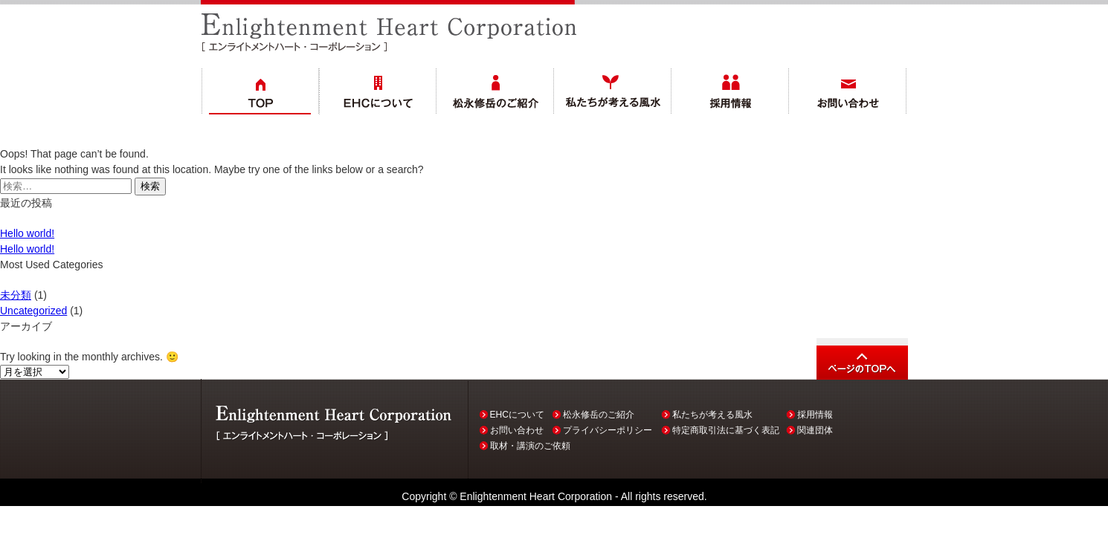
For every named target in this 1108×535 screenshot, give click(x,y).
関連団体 (815, 430)
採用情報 (815, 414)
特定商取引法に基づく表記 (725, 430)
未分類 (15, 295)
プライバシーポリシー (607, 430)
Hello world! (27, 233)
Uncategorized (33, 311)
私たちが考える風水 (712, 414)
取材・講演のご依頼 (530, 446)
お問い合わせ (517, 430)
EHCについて (517, 414)
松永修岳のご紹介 (598, 414)
